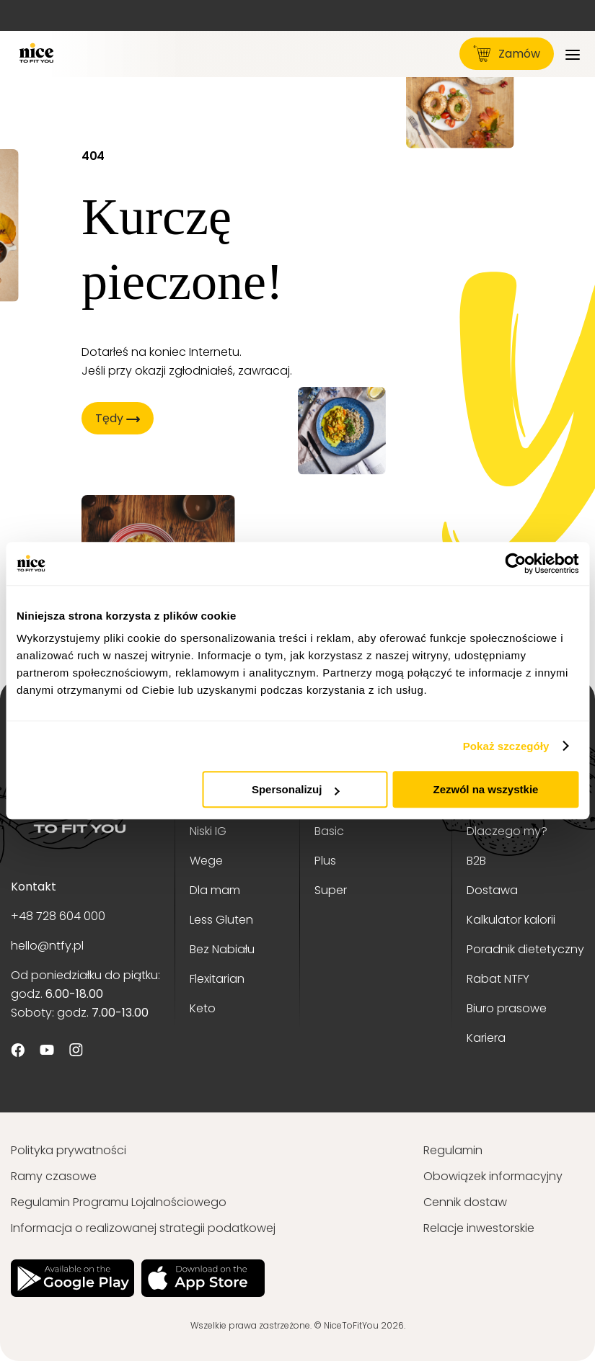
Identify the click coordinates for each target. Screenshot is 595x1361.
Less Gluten (221, 919)
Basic (329, 831)
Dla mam (215, 890)
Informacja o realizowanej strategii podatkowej (143, 1228)
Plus (325, 860)
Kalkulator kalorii (511, 919)
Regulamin (452, 1150)
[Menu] (572, 54)
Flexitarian (217, 978)
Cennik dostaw (465, 1202)
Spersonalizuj (296, 789)
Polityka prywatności (68, 1150)
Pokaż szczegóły (506, 746)
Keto (203, 1008)
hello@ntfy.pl (47, 945)
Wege (206, 860)
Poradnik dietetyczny (525, 949)
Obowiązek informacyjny (493, 1176)
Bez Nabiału (222, 949)
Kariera (486, 1038)
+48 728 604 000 (58, 916)
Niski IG (208, 831)
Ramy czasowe (54, 1176)
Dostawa (492, 890)
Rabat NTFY (498, 978)
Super (330, 890)
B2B (476, 860)
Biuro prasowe (507, 1008)
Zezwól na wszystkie (486, 789)
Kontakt (33, 886)
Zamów (506, 54)
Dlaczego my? (507, 831)
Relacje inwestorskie (478, 1228)
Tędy (116, 418)
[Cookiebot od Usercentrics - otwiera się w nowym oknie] (515, 563)
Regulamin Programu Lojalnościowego (118, 1202)
